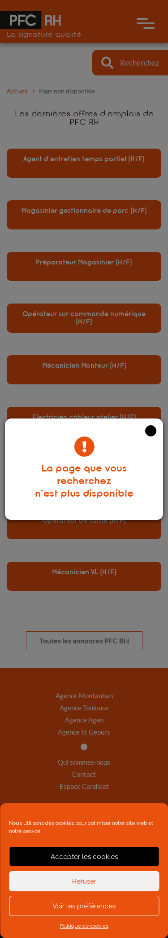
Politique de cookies (84, 926)
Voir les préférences (84, 906)
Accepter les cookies (84, 857)
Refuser (84, 881)
